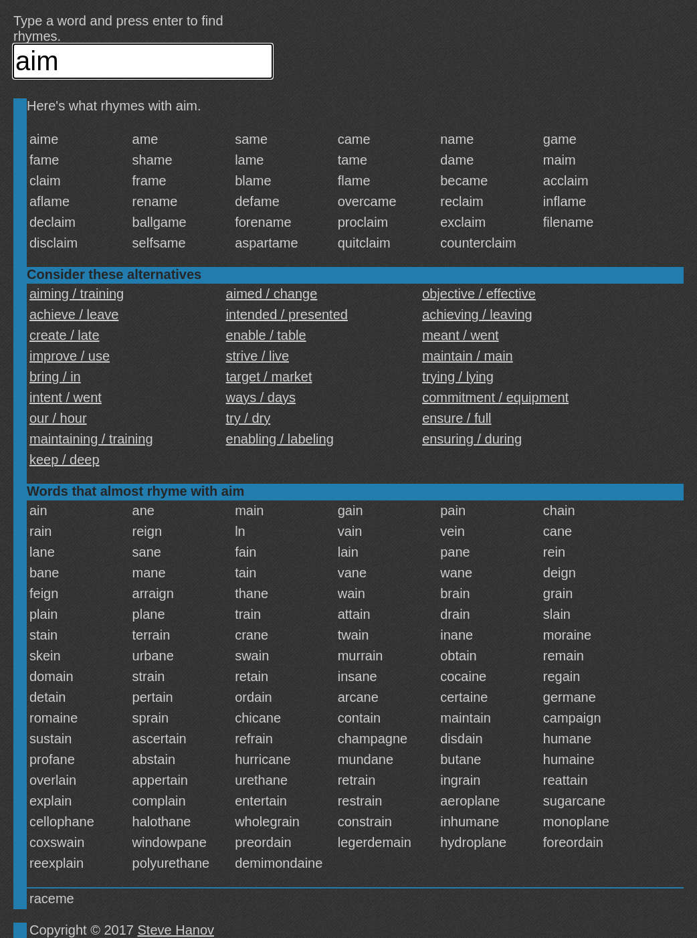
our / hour (58, 418)
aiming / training (76, 293)
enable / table (266, 335)
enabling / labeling (280, 439)
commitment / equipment (495, 397)
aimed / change (272, 293)
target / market (269, 376)
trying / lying (458, 376)
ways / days (261, 397)
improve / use (69, 356)
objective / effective (479, 293)
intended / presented (287, 314)
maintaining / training (91, 439)
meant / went (460, 335)
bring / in (55, 376)
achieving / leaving (477, 314)
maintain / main (467, 356)
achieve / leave (73, 314)
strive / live (257, 356)
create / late (64, 335)
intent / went (65, 397)
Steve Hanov (176, 930)
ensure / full (456, 418)
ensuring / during (472, 439)
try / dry (248, 418)
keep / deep (64, 459)
